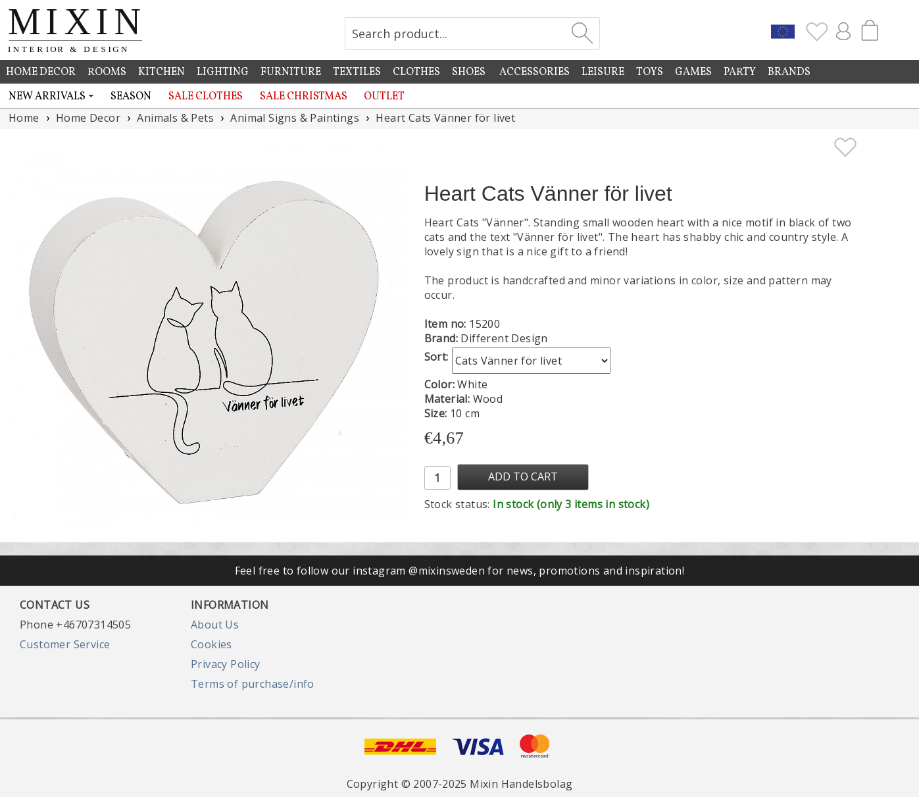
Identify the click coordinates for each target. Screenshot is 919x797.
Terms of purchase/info (252, 684)
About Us (215, 624)
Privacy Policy (226, 664)
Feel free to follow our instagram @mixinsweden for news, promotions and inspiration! (460, 570)
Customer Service (65, 644)
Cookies (211, 644)
